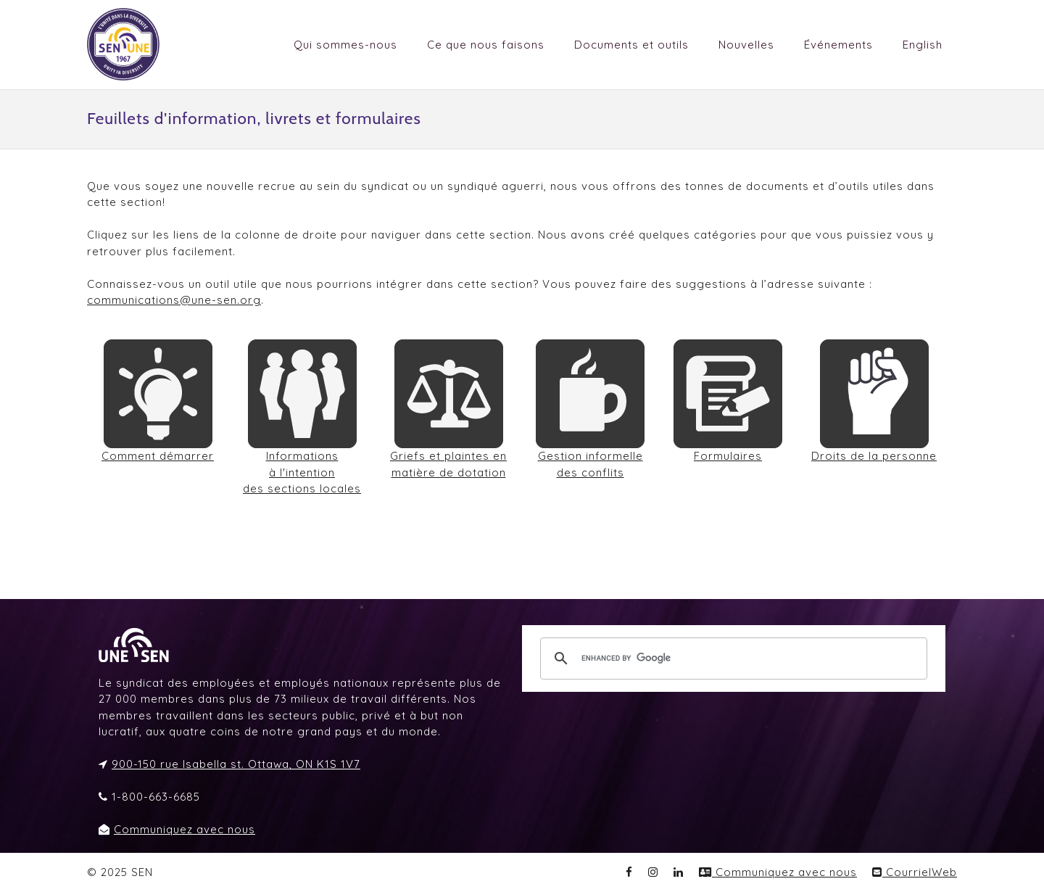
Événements (838, 44)
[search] (731, 658)
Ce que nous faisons (485, 44)
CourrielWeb (914, 872)
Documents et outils (631, 44)
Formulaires (728, 456)
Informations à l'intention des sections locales (302, 472)
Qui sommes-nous (345, 44)
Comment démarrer (158, 456)
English (922, 44)
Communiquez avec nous (184, 829)
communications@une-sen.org (174, 300)
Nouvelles (746, 44)
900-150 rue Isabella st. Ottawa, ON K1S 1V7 (236, 764)
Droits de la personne (874, 456)
